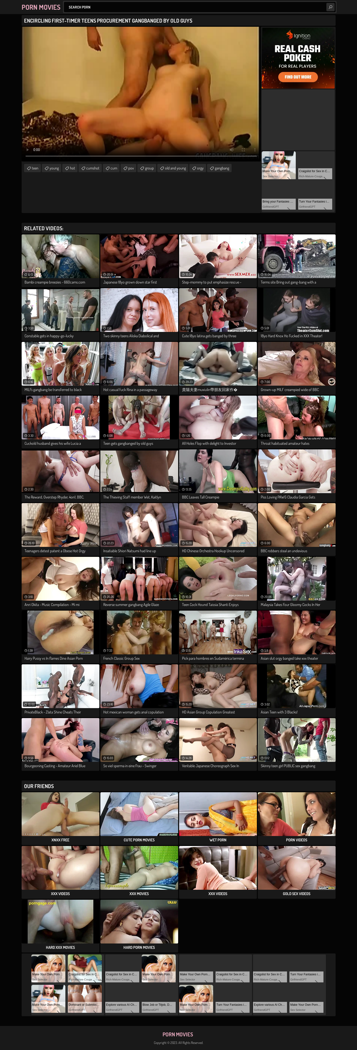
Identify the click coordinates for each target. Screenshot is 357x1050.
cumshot (92, 168)
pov (131, 168)
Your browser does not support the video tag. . (141, 94)
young (54, 168)
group (149, 168)
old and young (175, 168)
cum (114, 168)
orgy (200, 168)
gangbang (222, 168)
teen (35, 168)
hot (72, 168)
